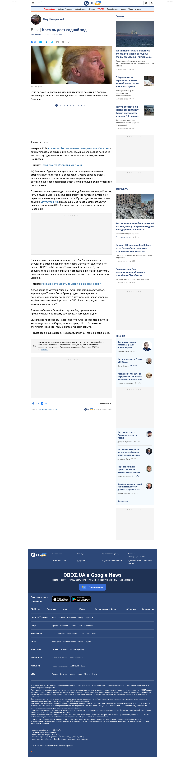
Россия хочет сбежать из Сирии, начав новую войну (71, 283)
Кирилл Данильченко (125, 383)
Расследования (102, 609)
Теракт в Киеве (134, 9)
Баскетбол (64, 626)
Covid (83, 666)
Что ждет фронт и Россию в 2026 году (130, 360)
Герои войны (49, 9)
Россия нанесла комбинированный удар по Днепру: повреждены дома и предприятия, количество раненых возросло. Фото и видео (135, 226)
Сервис (88, 642)
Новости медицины (60, 666)
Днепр (80, 617)
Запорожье (71, 617)
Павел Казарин (123, 366)
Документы (81, 561)
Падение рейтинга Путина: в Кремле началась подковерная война (129, 470)
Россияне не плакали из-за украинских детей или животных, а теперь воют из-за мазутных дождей (130, 377)
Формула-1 (89, 626)
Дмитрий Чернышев (125, 442)
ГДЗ (53, 634)
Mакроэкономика (76, 658)
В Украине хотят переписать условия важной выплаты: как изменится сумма (128, 82)
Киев (54, 617)
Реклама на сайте (59, 561)
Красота (72, 674)
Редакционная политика (48, 409)
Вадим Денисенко (124, 476)
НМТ (94, 634)
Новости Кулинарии (78, 650)
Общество (131, 609)
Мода (80, 674)
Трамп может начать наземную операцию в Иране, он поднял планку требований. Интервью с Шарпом (133, 54)
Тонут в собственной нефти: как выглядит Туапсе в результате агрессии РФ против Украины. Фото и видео (128, 111)
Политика (51, 609)
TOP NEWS (122, 188)
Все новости (148, 609)
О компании (57, 554)
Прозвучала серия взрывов (127, 234)
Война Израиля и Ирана (85, 9)
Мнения (120, 335)
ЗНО (88, 634)
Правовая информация (111, 554)
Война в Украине (65, 9)
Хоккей (73, 626)
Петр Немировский (53, 19)
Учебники (61, 634)
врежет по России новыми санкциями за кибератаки (78, 148)
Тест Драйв (56, 642)
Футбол (55, 626)
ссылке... (44, 350)
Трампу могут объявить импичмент (61, 165)
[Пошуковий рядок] (152, 3)
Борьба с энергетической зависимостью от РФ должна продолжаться (130, 487)
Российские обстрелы (116, 9)
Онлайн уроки (72, 634)
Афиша (55, 674)
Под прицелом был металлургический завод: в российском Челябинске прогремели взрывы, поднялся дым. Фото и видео (132, 272)
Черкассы (89, 617)
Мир (65, 609)
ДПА (82, 634)
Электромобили (69, 642)
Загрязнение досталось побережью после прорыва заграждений (127, 122)
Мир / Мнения (36, 34)
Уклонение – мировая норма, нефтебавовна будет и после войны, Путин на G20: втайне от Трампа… (129, 452)
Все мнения (123, 501)
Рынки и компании (59, 658)
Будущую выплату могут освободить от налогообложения (126, 93)
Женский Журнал (91, 674)
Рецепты (55, 650)
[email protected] (60, 739)
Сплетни (63, 674)
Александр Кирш (124, 459)
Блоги (113, 609)
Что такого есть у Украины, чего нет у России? (127, 435)
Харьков (61, 617)
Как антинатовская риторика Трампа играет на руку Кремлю (127, 345)
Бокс (80, 626)
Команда (80, 554)
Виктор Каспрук (123, 352)
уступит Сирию (49, 201)
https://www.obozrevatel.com (115, 685)
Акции (80, 642)
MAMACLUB (74, 666)
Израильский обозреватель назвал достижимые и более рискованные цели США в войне (135, 63)
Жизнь (82, 609)
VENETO (101, 9)
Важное (120, 16)
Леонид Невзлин (124, 494)
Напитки (64, 650)
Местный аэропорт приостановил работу (133, 279)
